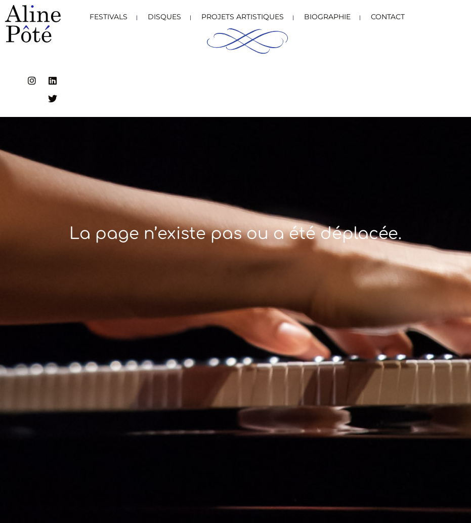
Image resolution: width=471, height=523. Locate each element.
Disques (164, 16)
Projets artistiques (242, 16)
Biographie (327, 16)
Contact (388, 16)
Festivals (108, 16)
